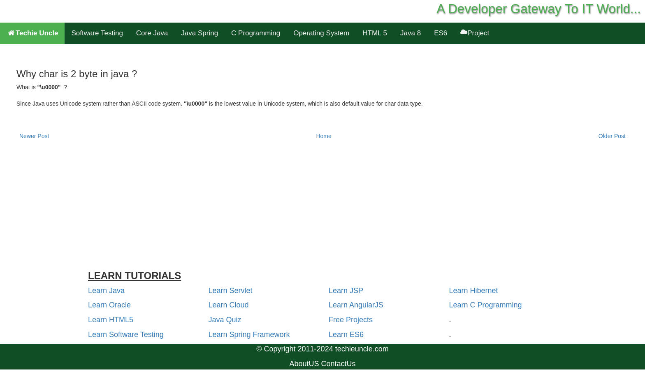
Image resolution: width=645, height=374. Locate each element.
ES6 (440, 33)
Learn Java (106, 290)
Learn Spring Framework (249, 334)
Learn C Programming (485, 305)
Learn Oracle (109, 305)
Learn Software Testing (126, 334)
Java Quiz (225, 320)
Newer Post (34, 136)
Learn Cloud (229, 305)
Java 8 (410, 33)
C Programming (255, 33)
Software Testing (97, 33)
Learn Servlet (231, 290)
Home (323, 136)
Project (474, 33)
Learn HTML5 (110, 320)
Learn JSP (346, 290)
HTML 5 (374, 33)
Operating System (321, 33)
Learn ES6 (346, 334)
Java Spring (199, 33)
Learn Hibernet (473, 290)
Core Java (152, 33)
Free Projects (351, 320)
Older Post (612, 136)
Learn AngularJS (356, 305)
